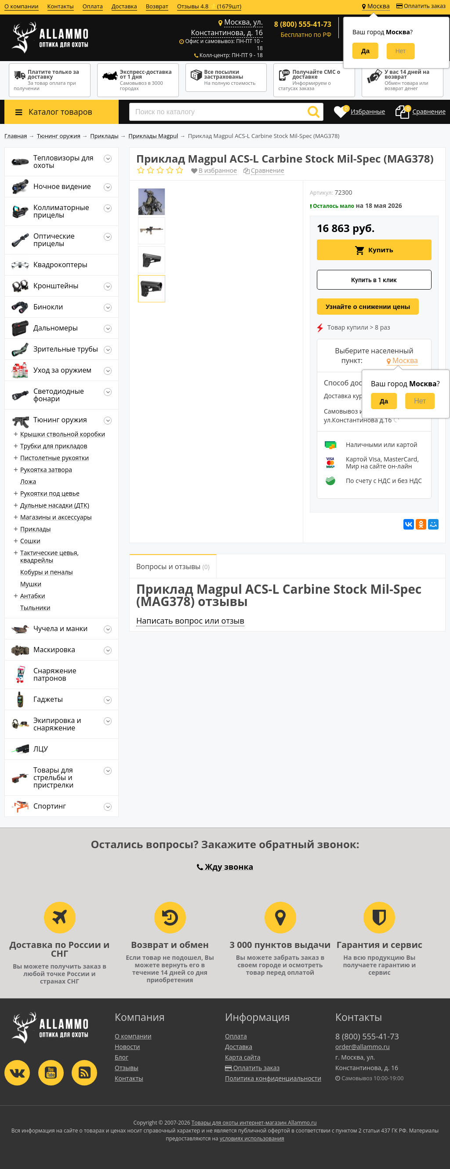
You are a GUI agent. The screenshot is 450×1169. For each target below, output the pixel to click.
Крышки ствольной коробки (62, 434)
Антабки (32, 596)
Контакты (60, 6)
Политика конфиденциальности (273, 1078)
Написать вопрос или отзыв (190, 620)
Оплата (93, 6)
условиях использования (252, 1138)
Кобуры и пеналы (46, 572)
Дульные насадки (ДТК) (54, 505)
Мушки (30, 584)
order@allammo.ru (362, 1046)
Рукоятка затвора (46, 469)
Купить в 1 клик (374, 279)
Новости (127, 1046)
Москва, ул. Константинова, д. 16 (227, 27)
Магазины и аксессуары (56, 517)
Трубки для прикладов (53, 446)
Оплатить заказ (421, 6)
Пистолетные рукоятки (54, 458)
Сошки (30, 541)
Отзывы (126, 1068)
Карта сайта (243, 1057)
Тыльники (35, 607)
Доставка (124, 6)
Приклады (35, 529)
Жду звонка (225, 866)
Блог (121, 1057)
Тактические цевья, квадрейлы (49, 556)
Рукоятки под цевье (50, 493)
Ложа (28, 481)
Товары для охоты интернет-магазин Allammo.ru (254, 1122)
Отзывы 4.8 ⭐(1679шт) (209, 6)
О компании (21, 6)
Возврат (157, 6)
